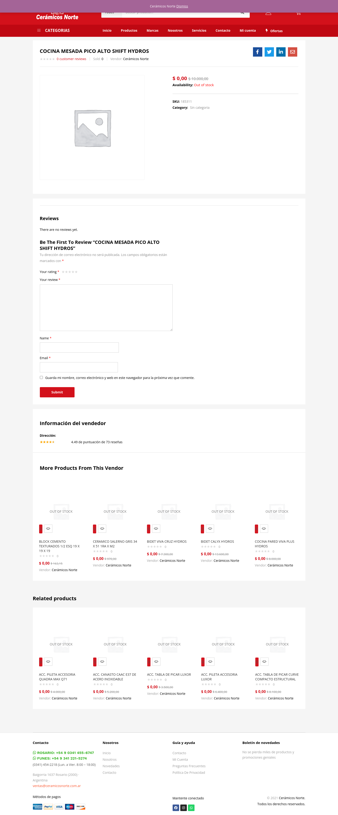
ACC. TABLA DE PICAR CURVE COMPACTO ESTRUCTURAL (273, 672)
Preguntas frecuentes (189, 764)
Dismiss (182, 6)
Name (46, 338)
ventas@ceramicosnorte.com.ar (57, 784)
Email (45, 358)
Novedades (111, 764)
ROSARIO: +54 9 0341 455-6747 (63, 751)
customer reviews (71, 59)
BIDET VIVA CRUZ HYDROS (169, 538)
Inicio (107, 30)
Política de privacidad (189, 770)
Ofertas (274, 31)
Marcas (153, 30)
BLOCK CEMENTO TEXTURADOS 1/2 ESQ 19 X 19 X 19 (60, 543)
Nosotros (175, 30)
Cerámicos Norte (136, 59)
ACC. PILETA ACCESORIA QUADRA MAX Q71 (59, 670)
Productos (129, 30)
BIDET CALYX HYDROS (219, 538)
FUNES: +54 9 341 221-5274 (60, 756)
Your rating (49, 271)
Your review (50, 279)
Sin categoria (200, 107)
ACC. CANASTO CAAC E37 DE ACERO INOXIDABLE (114, 670)
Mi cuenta (248, 30)
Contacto (223, 30)
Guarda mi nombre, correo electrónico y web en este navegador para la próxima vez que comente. (120, 377)
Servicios (199, 30)
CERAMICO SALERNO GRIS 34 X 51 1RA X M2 (115, 540)
